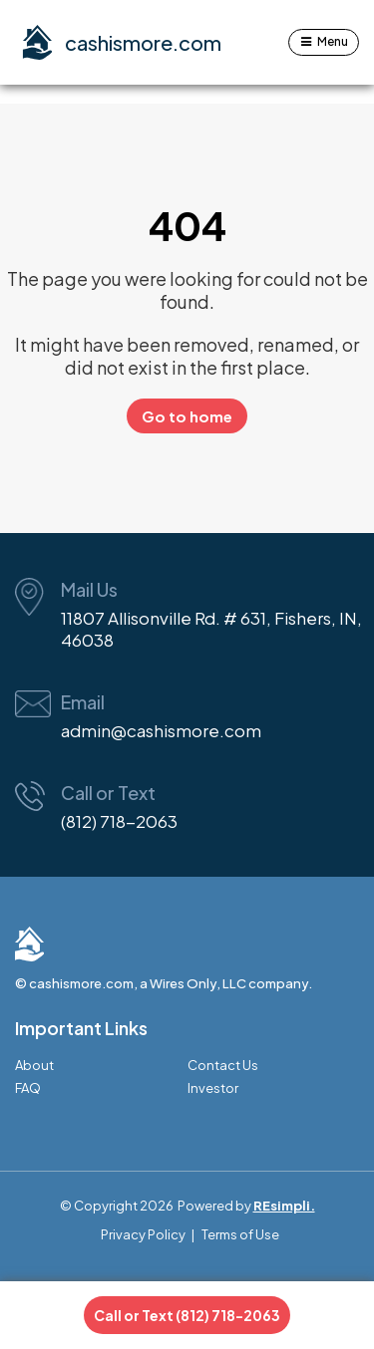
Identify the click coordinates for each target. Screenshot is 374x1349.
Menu (332, 41)
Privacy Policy (143, 1234)
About (34, 1065)
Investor (212, 1088)
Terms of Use (240, 1234)
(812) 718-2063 (119, 821)
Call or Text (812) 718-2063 (187, 1315)
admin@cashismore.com (161, 730)
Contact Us (222, 1065)
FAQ (28, 1088)
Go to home (187, 415)
